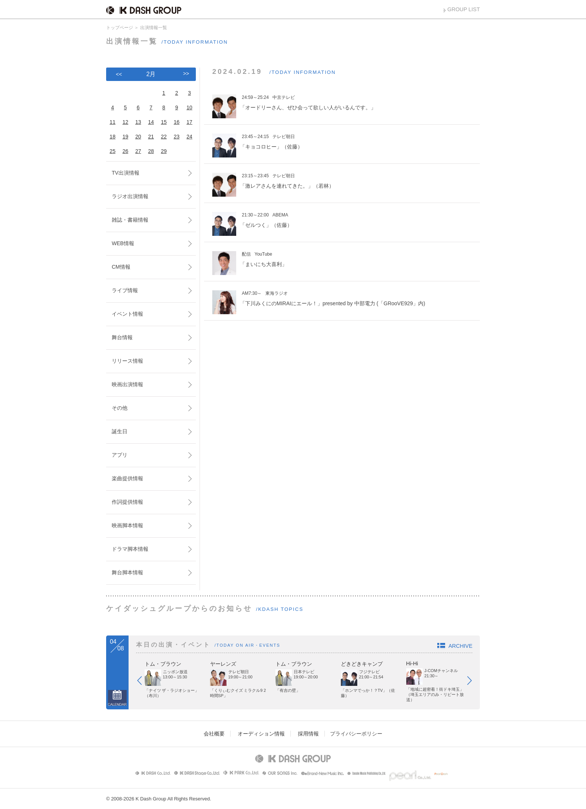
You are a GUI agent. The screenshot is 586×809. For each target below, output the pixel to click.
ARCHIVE (460, 646)
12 (126, 122)
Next (473, 682)
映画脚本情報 (127, 525)
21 (151, 137)
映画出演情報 (127, 384)
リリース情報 (127, 361)
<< (119, 74)
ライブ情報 (125, 290)
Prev (143, 682)
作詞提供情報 (127, 502)
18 (112, 137)
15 (164, 122)
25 (112, 151)
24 (189, 137)
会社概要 (214, 734)
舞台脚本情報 (127, 572)
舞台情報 (122, 337)
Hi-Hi (412, 663)
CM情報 (121, 267)
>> (186, 73)
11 (112, 122)
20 (138, 137)
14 (151, 122)
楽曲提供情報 (127, 478)
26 (126, 151)
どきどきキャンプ (362, 664)
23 (177, 137)
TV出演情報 (125, 173)
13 (138, 122)
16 (177, 122)
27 (138, 151)
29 (164, 151)
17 (189, 122)
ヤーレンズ (223, 664)
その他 (119, 408)
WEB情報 (123, 243)
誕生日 (119, 431)
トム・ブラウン (163, 664)
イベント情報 (127, 314)
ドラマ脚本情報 (130, 549)
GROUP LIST (463, 9)
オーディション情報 (261, 734)
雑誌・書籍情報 (130, 220)
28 (151, 151)
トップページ (119, 27)
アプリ (119, 455)
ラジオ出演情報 (130, 196)
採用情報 (308, 734)
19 (126, 137)
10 (189, 107)
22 (164, 137)
